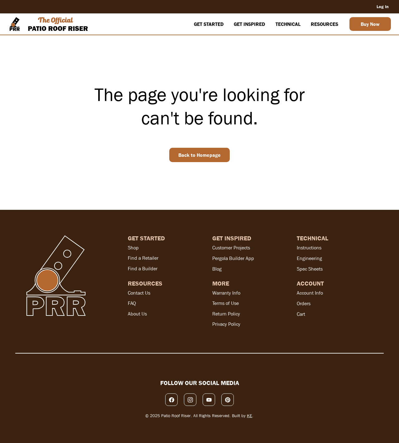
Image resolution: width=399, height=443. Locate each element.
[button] (208, 24)
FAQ (132, 303)
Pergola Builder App (233, 258)
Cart (301, 314)
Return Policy (226, 314)
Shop (133, 247)
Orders (303, 303)
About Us (137, 314)
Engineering (309, 258)
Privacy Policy (226, 324)
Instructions (309, 247)
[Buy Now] (370, 24)
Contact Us (139, 293)
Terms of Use (225, 303)
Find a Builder (142, 268)
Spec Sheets (310, 269)
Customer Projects (231, 247)
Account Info (310, 293)
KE (249, 415)
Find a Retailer (143, 258)
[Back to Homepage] (199, 155)
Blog (217, 269)
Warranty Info (226, 293)
